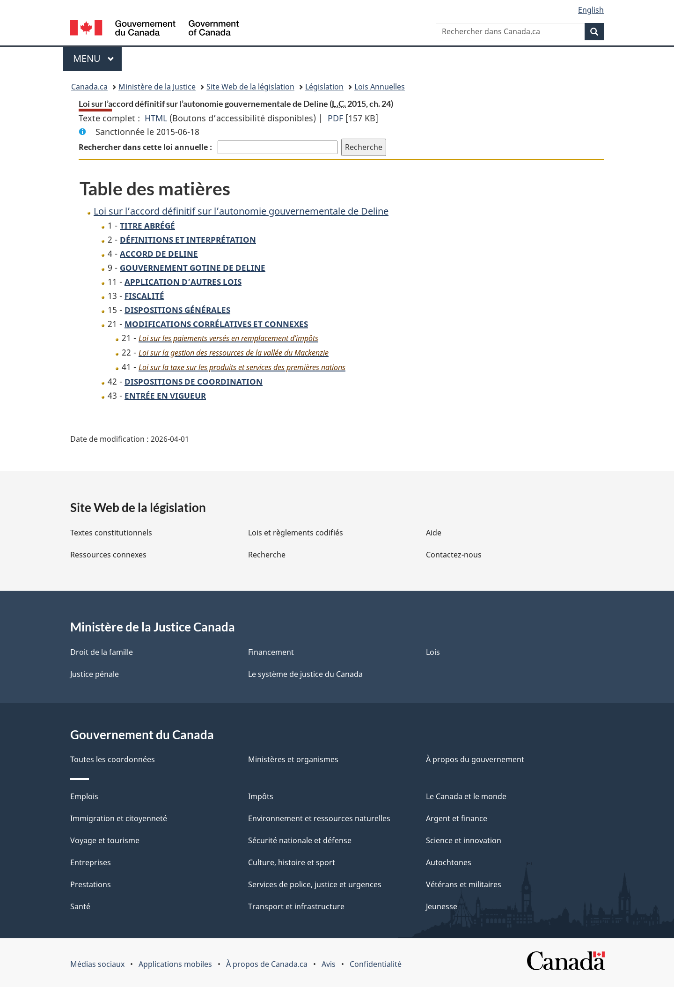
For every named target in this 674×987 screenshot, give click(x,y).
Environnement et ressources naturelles (319, 818)
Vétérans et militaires (463, 884)
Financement (271, 652)
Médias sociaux (97, 964)
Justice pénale (94, 674)
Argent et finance (456, 818)
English (591, 10)
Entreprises (90, 862)
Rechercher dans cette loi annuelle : (146, 147)
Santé (80, 906)
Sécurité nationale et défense (300, 840)
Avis (329, 964)
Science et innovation (463, 840)
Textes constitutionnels (111, 532)
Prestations (90, 884)
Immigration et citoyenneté (118, 818)
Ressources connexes (108, 554)
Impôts (260, 796)
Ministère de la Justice (157, 87)
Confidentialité (376, 964)
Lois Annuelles (379, 87)
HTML (156, 118)
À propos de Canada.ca (267, 964)
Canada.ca (89, 87)
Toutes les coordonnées (112, 759)
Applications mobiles (175, 964)
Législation (324, 87)
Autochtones (448, 862)
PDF (335, 118)
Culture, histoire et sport (291, 862)
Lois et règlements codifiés (295, 532)
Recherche (267, 554)
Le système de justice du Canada (305, 674)
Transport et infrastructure (296, 906)
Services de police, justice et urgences (314, 884)
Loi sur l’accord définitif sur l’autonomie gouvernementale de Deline (241, 211)
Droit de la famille (101, 652)
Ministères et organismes (293, 759)
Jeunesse (441, 906)
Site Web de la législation (250, 87)
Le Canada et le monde (466, 796)
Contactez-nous (454, 554)
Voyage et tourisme (104, 840)
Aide (433, 532)
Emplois (84, 796)
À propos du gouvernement (475, 759)
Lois (433, 652)
